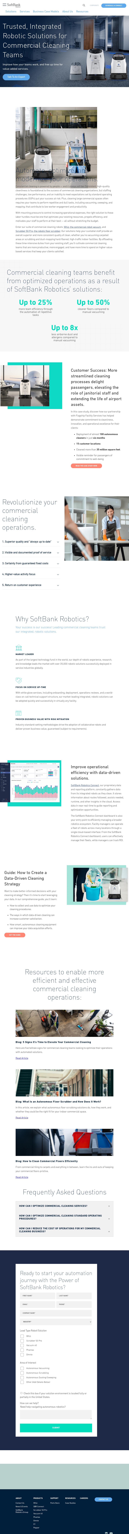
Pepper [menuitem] (36, 1528)
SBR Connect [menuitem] (38, 1507)
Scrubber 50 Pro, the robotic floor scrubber (38, 231)
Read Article (22, 1058)
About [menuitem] (19, 1498)
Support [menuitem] (54, 1498)
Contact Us (103, 1499)
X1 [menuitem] (34, 1524)
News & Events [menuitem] (22, 1507)
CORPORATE (94, 5)
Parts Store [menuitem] (54, 1503)
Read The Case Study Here (86, 466)
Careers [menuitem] (84, 1498)
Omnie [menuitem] (36, 1521)
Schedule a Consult (113, 6)
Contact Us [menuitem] (20, 1503)
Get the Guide (15, 935)
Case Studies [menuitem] (70, 1503)
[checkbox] (56, 1345)
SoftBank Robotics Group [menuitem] (22, 1511)
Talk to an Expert (16, 77)
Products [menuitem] (38, 1498)
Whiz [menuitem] (35, 1503)
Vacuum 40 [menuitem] (38, 1514)
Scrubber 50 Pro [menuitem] (40, 1510)
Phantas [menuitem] (36, 1517)
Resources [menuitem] (70, 1498)
